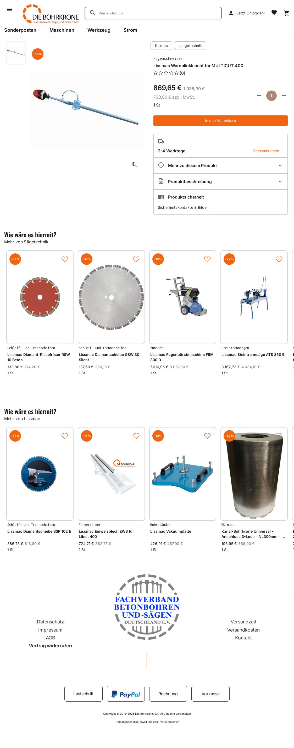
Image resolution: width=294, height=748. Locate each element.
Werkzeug (98, 30)
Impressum (50, 630)
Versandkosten (243, 630)
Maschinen (61, 30)
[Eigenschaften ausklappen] (221, 165)
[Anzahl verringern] (259, 95)
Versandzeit (243, 621)
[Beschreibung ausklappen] (221, 181)
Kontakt (243, 637)
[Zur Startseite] (49, 24)
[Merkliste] (274, 13)
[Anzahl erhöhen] (284, 95)
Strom (130, 30)
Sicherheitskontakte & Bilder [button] (183, 207)
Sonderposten (20, 30)
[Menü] (9, 9)
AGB (50, 637)
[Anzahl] (271, 95)
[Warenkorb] (286, 13)
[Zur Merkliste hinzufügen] (64, 259)
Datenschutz (50, 621)
